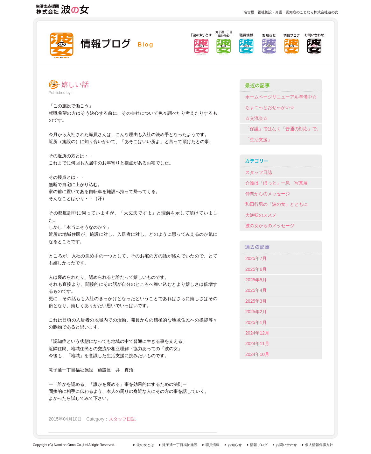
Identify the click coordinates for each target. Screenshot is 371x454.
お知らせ (235, 445)
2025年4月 (256, 290)
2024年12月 (257, 332)
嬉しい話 (75, 84)
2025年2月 (256, 311)
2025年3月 (256, 301)
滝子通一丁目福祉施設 (179, 445)
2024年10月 (257, 354)
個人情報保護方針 (319, 445)
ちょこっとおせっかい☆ (269, 107)
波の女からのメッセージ (269, 225)
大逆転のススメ (260, 215)
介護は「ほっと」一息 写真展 (276, 182)
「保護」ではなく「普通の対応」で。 (283, 128)
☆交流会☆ (256, 118)
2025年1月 (256, 322)
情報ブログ (259, 445)
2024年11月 (257, 343)
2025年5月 (256, 279)
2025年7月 (256, 258)
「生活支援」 (258, 139)
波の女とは (145, 445)
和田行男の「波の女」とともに (276, 204)
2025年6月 (256, 269)
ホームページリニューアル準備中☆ (281, 96)
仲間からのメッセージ (267, 193)
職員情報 (213, 445)
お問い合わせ (286, 445)
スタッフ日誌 (122, 419)
